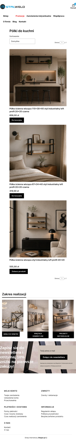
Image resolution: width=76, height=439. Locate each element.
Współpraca (58, 16)
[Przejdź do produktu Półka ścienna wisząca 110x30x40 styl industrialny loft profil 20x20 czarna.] (38, 77)
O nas (6, 430)
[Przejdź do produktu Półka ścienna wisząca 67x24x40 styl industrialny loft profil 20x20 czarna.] (38, 153)
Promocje (20, 16)
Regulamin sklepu (48, 411)
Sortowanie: (14, 36)
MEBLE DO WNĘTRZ (10, 334)
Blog (15, 21)
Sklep (5, 16)
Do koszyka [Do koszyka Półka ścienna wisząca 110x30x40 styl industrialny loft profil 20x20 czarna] (17, 120)
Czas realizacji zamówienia (15, 416)
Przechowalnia (10, 400)
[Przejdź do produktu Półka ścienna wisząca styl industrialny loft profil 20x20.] (38, 228)
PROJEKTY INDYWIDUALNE (63, 335)
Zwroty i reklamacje (49, 395)
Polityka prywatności (50, 414)
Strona (57, 42)
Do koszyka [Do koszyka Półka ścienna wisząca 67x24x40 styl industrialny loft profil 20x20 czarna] (17, 196)
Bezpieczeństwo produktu (52, 416)
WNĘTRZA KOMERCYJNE (38, 335)
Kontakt (22, 21)
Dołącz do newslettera (54, 357)
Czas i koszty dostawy (13, 414)
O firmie (7, 21)
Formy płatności (10, 411)
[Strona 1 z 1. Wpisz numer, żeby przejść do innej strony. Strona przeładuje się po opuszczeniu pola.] (62, 42)
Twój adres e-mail (47, 351)
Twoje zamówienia (11, 395)
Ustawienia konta (11, 398)
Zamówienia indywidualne (39, 16)
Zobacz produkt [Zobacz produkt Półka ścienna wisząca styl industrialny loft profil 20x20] (19, 271)
